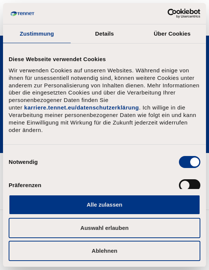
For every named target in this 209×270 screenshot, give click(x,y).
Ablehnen (104, 251)
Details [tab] (104, 33)
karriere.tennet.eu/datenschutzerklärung (81, 107)
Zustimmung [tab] (37, 33)
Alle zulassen (104, 204)
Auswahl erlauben (104, 228)
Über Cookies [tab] (172, 33)
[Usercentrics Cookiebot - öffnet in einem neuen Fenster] (167, 13)
